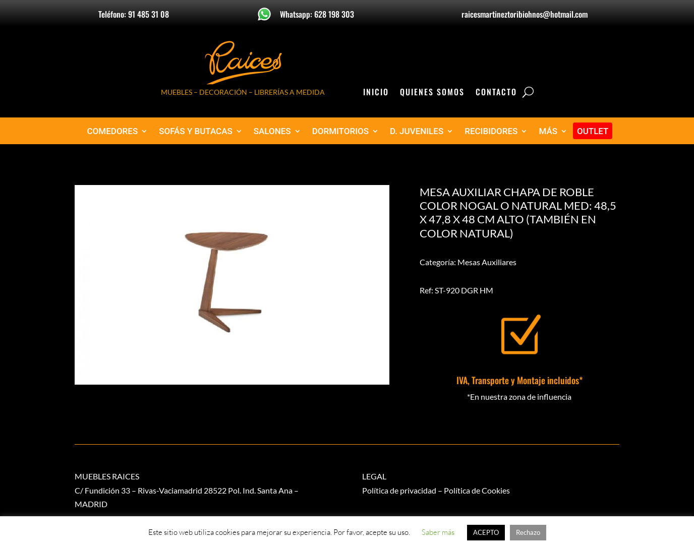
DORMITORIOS (340, 131)
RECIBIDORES (491, 131)
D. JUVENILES (416, 131)
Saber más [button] (438, 532)
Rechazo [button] (528, 532)
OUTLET (593, 131)
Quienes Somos (432, 93)
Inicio (376, 93)
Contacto (496, 93)
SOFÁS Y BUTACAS (196, 131)
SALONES (272, 131)
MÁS (548, 131)
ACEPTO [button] (486, 532)
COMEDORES (112, 131)
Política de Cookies (477, 490)
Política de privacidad (399, 490)
